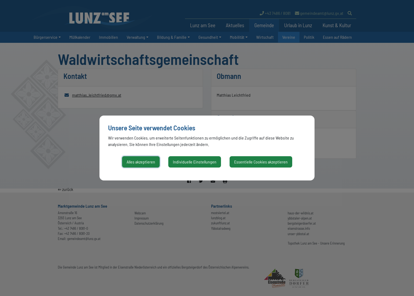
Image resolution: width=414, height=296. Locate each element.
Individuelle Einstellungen (194, 161)
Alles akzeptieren (141, 161)
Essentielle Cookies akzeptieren (261, 161)
